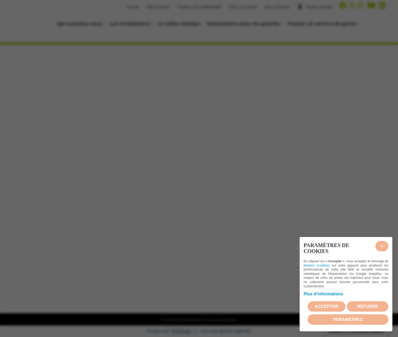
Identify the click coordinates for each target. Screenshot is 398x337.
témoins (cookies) (317, 265)
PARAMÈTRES (348, 319)
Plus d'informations (323, 294)
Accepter (326, 306)
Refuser (367, 306)
